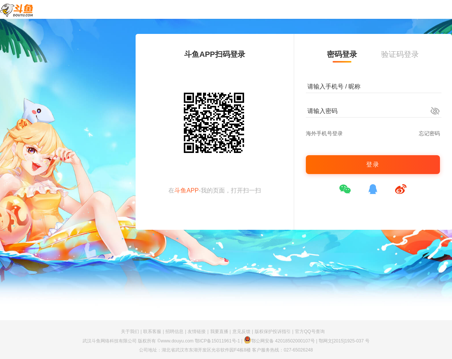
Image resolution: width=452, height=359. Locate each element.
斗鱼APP (186, 190)
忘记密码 (429, 133)
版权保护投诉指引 (273, 331)
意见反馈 (241, 331)
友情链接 (197, 331)
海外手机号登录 (324, 133)
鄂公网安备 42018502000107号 (279, 341)
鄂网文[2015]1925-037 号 (344, 341)
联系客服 (152, 331)
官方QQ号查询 (310, 331)
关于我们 (130, 331)
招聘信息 (174, 331)
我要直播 (219, 331)
